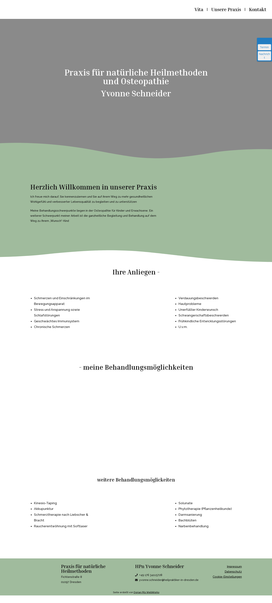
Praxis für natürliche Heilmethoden (83, 569)
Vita (199, 9)
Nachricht (264, 56)
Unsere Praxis (226, 9)
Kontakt (257, 9)
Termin (264, 47)
